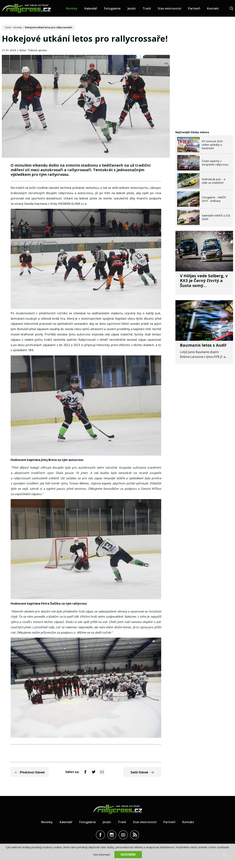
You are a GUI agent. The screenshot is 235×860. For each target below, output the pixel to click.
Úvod (8, 27)
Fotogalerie (112, 8)
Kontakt (213, 8)
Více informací (101, 854)
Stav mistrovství (169, 8)
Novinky (71, 8)
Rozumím (128, 854)
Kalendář (90, 8)
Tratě (147, 8)
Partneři (194, 8)
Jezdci (132, 8)
